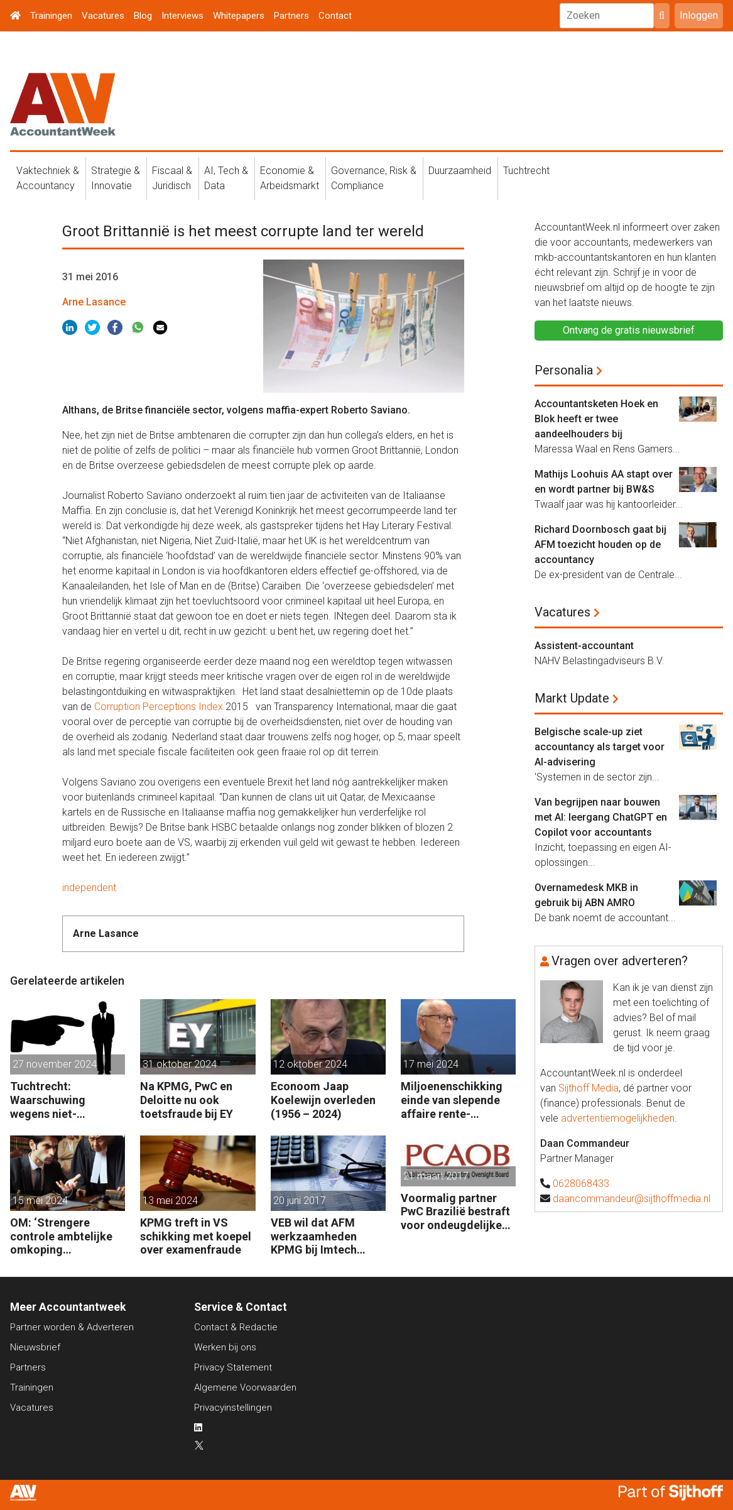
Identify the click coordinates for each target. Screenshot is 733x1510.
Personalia (564, 370)
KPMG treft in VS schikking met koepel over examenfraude (195, 1236)
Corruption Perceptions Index (158, 707)
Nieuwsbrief (35, 1347)
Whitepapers (238, 15)
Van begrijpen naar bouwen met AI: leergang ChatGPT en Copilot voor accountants (601, 817)
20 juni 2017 (299, 1200)
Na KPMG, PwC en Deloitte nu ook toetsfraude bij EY (186, 1100)
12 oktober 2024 (310, 1064)
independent (89, 888)
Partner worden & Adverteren (72, 1327)
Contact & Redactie (236, 1327)
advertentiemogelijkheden (618, 1118)
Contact (335, 15)
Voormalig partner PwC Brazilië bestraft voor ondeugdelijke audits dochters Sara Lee (455, 1211)
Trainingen (51, 15)
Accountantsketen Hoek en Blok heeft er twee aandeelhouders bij (596, 419)
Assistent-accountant (584, 646)
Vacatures (103, 15)
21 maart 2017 (436, 1176)
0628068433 (581, 1184)
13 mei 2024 (170, 1200)
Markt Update (572, 698)
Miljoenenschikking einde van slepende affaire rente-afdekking (451, 1100)
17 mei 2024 (431, 1064)
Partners (291, 15)
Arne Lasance (94, 302)
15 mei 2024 (40, 1200)
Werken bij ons (225, 1347)
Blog (143, 15)
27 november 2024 (55, 1064)
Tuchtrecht (526, 171)
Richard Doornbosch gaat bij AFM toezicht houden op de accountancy (600, 544)
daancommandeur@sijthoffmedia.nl (631, 1199)
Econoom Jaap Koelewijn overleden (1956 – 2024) (323, 1100)
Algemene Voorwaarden (245, 1387)
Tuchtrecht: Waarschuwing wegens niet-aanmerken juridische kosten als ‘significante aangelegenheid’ (66, 1100)
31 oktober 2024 (180, 1064)
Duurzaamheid (459, 171)
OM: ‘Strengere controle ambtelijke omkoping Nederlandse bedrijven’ (61, 1236)
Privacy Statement (233, 1367)
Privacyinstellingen (233, 1407)
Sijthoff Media (588, 1088)
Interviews (182, 15)
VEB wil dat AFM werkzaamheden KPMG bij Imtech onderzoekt (314, 1236)
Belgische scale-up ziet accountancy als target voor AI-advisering (600, 747)
